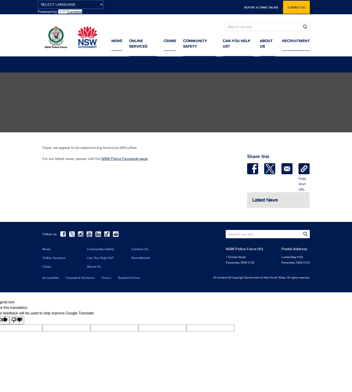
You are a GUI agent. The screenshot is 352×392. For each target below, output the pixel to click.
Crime (170, 40)
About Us (94, 267)
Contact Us (139, 250)
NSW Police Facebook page (124, 159)
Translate (70, 11)
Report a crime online (261, 7)
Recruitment (296, 40)
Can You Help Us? (236, 43)
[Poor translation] (16, 321)
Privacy (106, 278)
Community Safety (195, 43)
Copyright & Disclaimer (80, 278)
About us (266, 43)
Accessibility (50, 278)
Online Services (138, 43)
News (116, 40)
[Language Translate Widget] (71, 4)
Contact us (296, 7)
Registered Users (129, 278)
